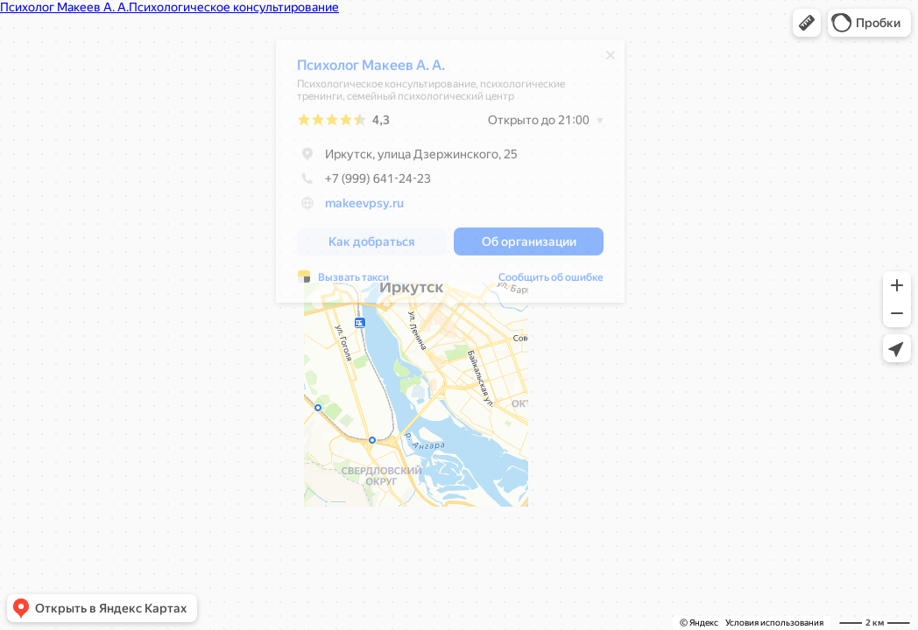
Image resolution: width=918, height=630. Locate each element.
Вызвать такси (353, 282)
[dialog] (450, 175)
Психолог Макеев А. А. (371, 69)
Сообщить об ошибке (551, 282)
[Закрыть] (611, 59)
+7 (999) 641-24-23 (364, 183)
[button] (807, 23)
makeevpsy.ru (364, 207)
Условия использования (774, 622)
